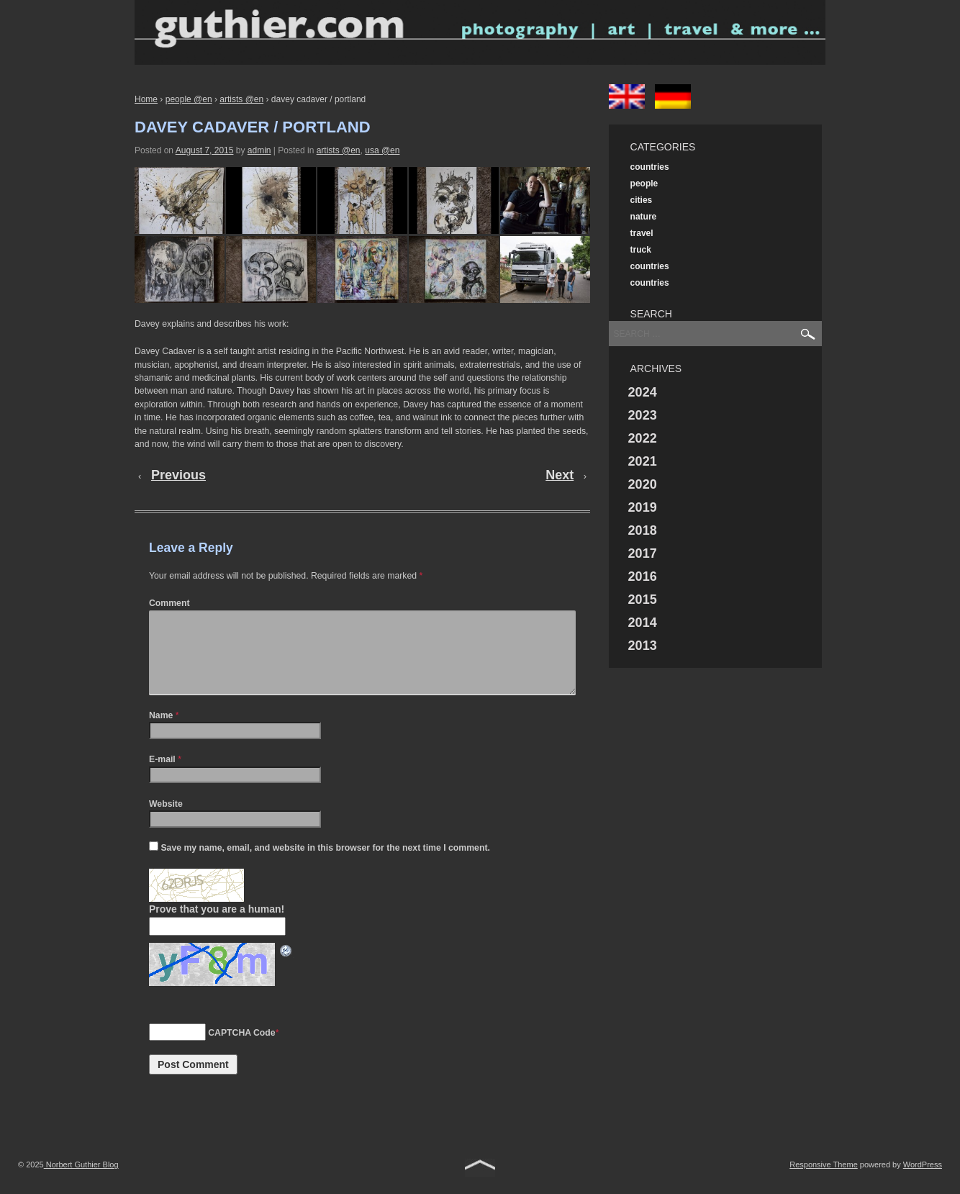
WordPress (922, 1181)
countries (649, 167)
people (644, 183)
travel (641, 233)
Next (559, 475)
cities (641, 200)
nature (643, 217)
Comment (169, 603)
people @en (189, 99)
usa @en (382, 150)
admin (259, 150)
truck (640, 250)
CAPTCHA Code (241, 1050)
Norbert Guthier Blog (81, 1181)
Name (161, 733)
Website (166, 821)
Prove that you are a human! (216, 926)
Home (146, 99)
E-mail (162, 777)
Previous (178, 475)
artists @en (241, 99)
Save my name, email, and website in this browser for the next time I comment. (324, 865)
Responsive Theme (823, 1181)
